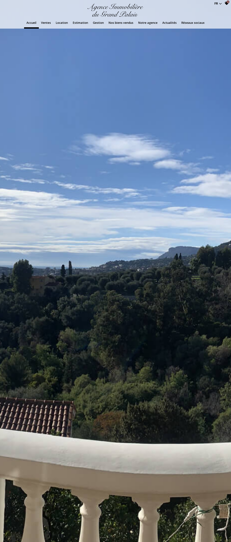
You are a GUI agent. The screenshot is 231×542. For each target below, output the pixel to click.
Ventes (46, 23)
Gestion (98, 23)
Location (62, 23)
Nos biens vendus (121, 23)
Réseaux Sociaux (193, 23)
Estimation (80, 23)
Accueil (31, 23)
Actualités (170, 23)
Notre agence (148, 23)
